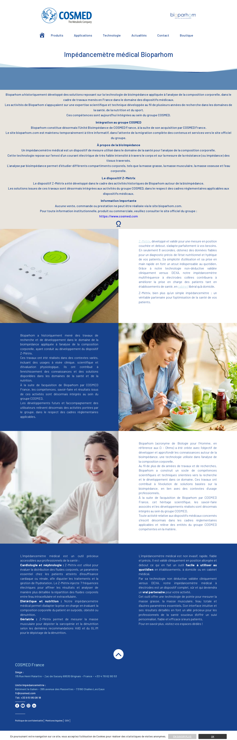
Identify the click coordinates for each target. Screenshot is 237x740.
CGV (67, 720)
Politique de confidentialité (29, 720)
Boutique (186, 35)
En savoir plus (182, 736)
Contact (163, 35)
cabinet (183, 286)
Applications (83, 35)
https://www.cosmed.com (118, 216)
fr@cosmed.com (25, 693)
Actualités (139, 35)
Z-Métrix (144, 241)
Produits (57, 35)
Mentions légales (53, 720)
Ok (212, 736)
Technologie (112, 35)
